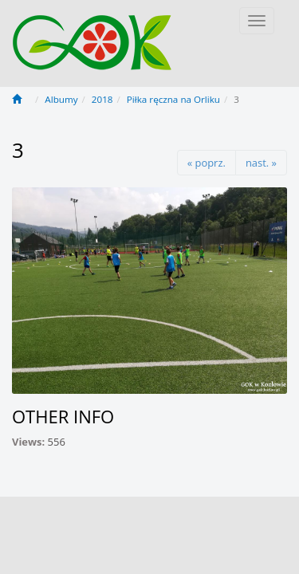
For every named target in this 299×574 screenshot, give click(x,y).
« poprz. (206, 162)
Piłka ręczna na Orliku (173, 99)
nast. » (261, 162)
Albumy (61, 99)
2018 (102, 99)
